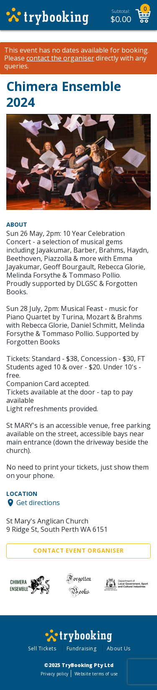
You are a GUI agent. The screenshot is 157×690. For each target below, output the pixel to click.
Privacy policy (55, 674)
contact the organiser (60, 58)
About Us (119, 648)
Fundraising (82, 648)
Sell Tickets (42, 648)
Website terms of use (96, 674)
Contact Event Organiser (78, 550)
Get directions (38, 502)
